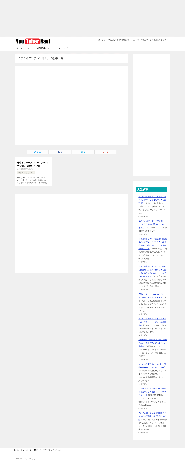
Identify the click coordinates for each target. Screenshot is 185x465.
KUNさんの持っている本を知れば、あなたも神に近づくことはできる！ (152, 224)
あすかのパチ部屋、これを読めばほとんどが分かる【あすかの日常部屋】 (152, 200)
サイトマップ (62, 48)
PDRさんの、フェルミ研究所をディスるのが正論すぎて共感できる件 (152, 416)
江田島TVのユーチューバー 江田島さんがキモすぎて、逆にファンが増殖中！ (152, 343)
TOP (27, 450)
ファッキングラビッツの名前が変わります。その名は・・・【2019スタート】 (152, 391)
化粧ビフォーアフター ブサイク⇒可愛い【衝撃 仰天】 (33, 163)
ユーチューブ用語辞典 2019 (39, 48)
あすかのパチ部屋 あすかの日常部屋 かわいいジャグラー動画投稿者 (152, 322)
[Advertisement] (92, 18)
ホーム (19, 48)
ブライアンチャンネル (26, 172)
